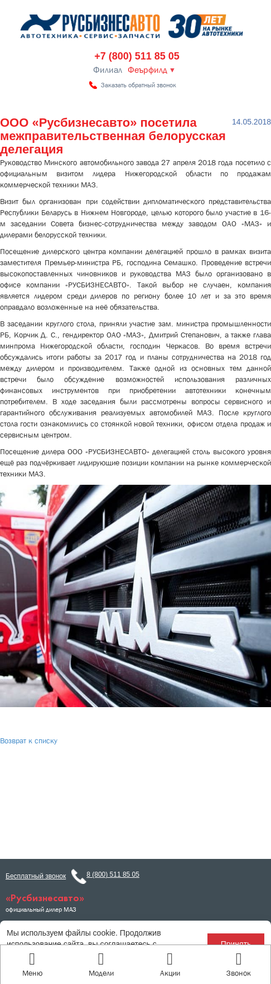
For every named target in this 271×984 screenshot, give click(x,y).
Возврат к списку (28, 740)
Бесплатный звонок (36, 876)
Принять (236, 944)
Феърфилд (147, 70)
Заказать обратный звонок (138, 85)
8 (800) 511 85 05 (112, 874)
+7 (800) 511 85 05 (137, 56)
